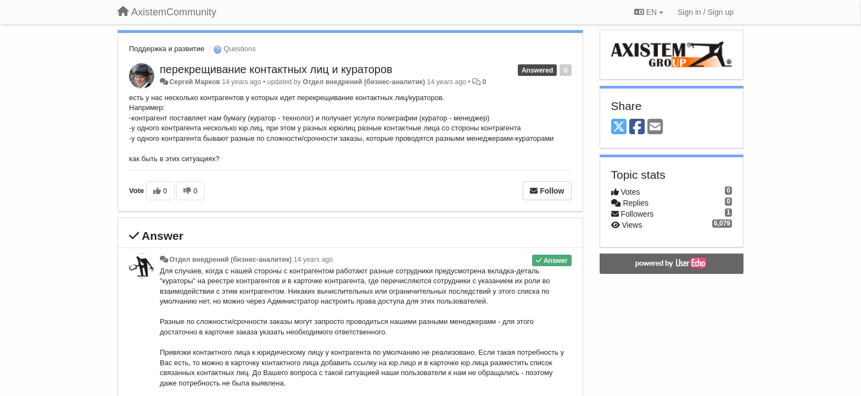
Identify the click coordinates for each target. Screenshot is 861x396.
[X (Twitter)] (619, 127)
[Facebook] (637, 127)
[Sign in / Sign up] (705, 12)
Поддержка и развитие (166, 49)
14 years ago (313, 259)
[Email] (655, 127)
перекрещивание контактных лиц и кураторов (276, 69)
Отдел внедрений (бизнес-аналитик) (364, 82)
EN (648, 12)
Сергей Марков (194, 82)
